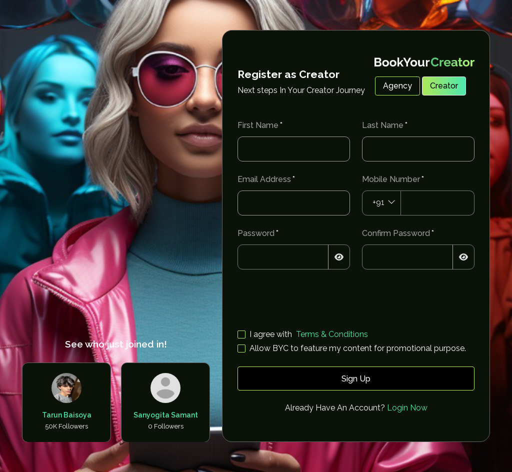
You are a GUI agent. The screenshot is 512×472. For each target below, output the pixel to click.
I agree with (271, 334)
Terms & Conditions (332, 334)
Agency (397, 85)
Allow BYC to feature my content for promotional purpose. (358, 348)
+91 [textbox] (378, 202)
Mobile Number (391, 179)
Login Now (407, 407)
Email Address (264, 179)
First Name (258, 125)
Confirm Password (396, 233)
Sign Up (356, 379)
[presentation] (314, 301)
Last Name (383, 125)
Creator (444, 85)
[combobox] (381, 203)
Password (256, 233)
